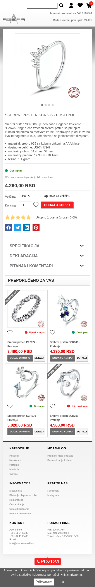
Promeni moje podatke (60, 455)
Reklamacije (16, 500)
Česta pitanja (16, 504)
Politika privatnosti (20, 513)
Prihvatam (44, 582)
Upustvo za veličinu (57, 196)
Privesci (14, 455)
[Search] (42, 6)
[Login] (71, 5)
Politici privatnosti (71, 575)
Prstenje (14, 465)
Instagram (53, 495)
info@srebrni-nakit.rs (21, 543)
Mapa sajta (15, 490)
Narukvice (15, 460)
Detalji (39, 358)
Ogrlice (13, 474)
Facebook (53, 490)
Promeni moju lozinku (59, 460)
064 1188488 (84, 13)
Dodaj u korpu (57, 205)
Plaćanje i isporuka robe (23, 495)
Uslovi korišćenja (19, 509)
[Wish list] (80, 5)
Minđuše (14, 469)
